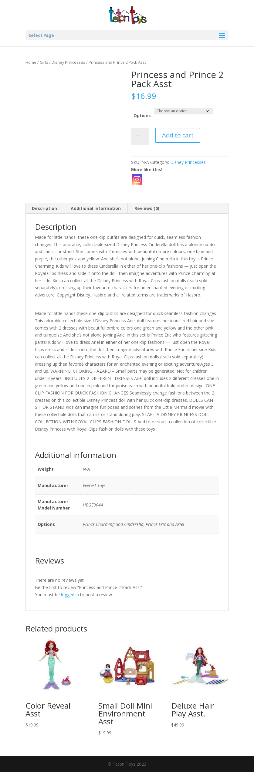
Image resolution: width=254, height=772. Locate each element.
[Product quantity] (140, 136)
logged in (70, 595)
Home (30, 62)
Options (142, 115)
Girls (44, 62)
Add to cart (178, 135)
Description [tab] (44, 208)
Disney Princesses (68, 62)
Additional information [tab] (96, 208)
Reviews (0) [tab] (146, 208)
